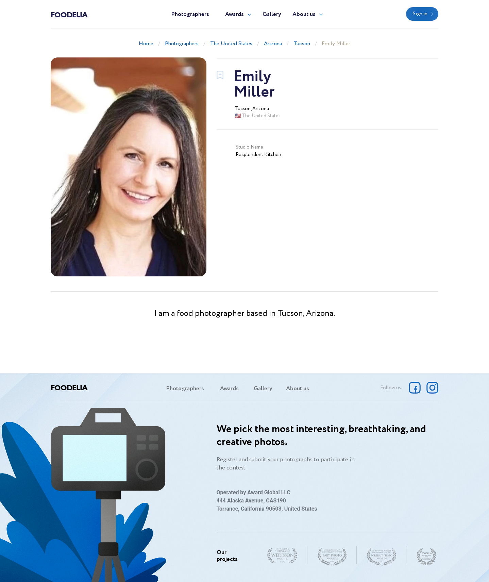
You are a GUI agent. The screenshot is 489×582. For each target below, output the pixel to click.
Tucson (301, 44)
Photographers (190, 14)
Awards (234, 14)
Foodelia (69, 14)
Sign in (420, 14)
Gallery (272, 14)
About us (304, 14)
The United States (231, 44)
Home (146, 44)
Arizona (273, 44)
